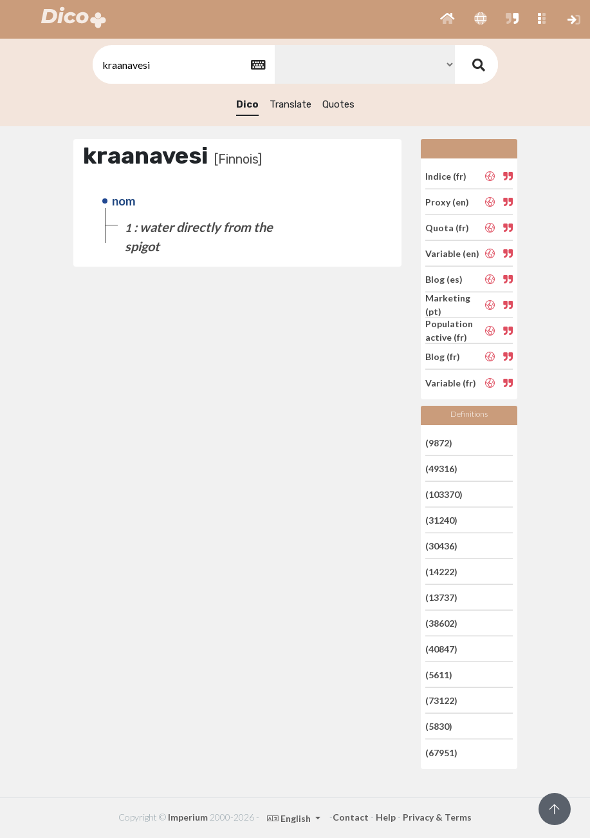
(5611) (438, 674)
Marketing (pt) (447, 304)
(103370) (444, 494)
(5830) (438, 726)
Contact (351, 817)
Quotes (338, 104)
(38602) (441, 623)
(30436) (441, 545)
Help (386, 817)
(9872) (438, 442)
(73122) (441, 700)
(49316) (441, 468)
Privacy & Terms (437, 817)
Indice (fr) (445, 175)
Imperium (188, 817)
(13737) (441, 597)
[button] (447, 19)
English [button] (290, 818)
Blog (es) (444, 279)
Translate (290, 104)
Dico (247, 104)
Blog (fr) (442, 356)
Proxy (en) (447, 201)
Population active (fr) (449, 330)
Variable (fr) (450, 382)
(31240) (441, 520)
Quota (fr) (447, 227)
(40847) (441, 648)
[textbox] (183, 65)
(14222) (441, 571)
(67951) (441, 752)
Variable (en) (452, 253)
